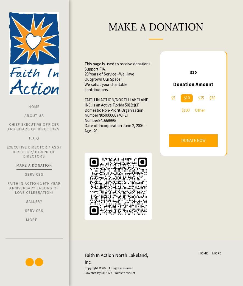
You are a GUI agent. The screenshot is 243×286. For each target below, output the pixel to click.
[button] (30, 262)
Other (200, 110)
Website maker (124, 273)
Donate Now (193, 140)
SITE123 (106, 273)
